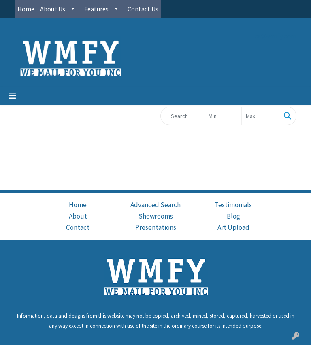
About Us (52, 9)
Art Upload (233, 227)
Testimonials (233, 204)
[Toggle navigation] (12, 95)
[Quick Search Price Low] (223, 116)
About (78, 216)
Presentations (155, 227)
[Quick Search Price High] (260, 116)
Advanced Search (155, 204)
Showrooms (155, 216)
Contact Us (143, 9)
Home (25, 9)
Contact (77, 227)
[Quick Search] (182, 116)
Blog (233, 216)
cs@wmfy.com (275, 36)
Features (96, 9)
